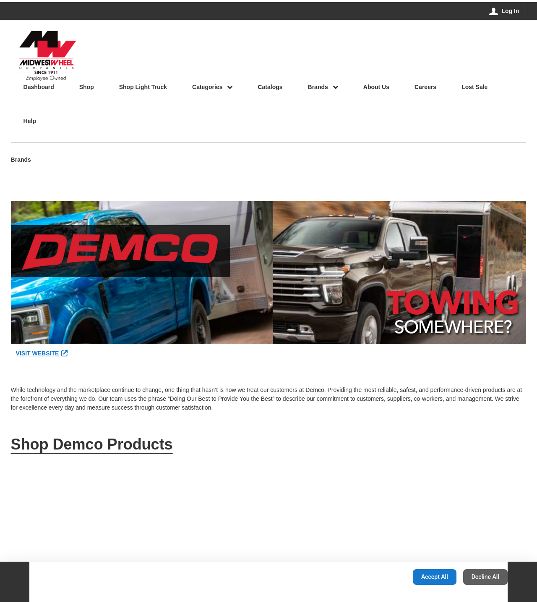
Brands (21, 160)
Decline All (485, 576)
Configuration (380, 576)
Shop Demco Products (92, 444)
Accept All (434, 576)
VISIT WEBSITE (42, 353)
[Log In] (504, 11)
